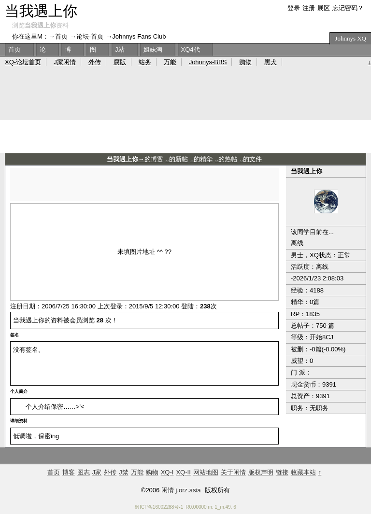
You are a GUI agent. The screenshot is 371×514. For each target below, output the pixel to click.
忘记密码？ (348, 8)
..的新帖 (177, 159)
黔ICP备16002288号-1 (159, 507)
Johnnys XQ (350, 38)
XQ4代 (190, 49)
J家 (97, 472)
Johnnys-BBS (208, 62)
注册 (308, 8)
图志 (83, 472)
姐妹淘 (152, 49)
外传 (94, 62)
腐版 (120, 62)
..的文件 (251, 159)
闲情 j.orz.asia (181, 490)
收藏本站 (303, 472)
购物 (245, 62)
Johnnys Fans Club (139, 36)
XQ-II (183, 472)
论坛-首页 (89, 36)
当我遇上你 (41, 11)
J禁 (123, 472)
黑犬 (270, 62)
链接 (282, 472)
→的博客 (135, 159)
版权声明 (260, 472)
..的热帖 (226, 159)
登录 (293, 8)
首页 (61, 36)
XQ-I (167, 472)
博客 (68, 472)
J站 (120, 49)
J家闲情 (65, 62)
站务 (145, 62)
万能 (170, 62)
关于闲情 (233, 472)
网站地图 (205, 472)
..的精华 (201, 159)
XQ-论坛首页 (23, 62)
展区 (323, 8)
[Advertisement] (144, 182)
